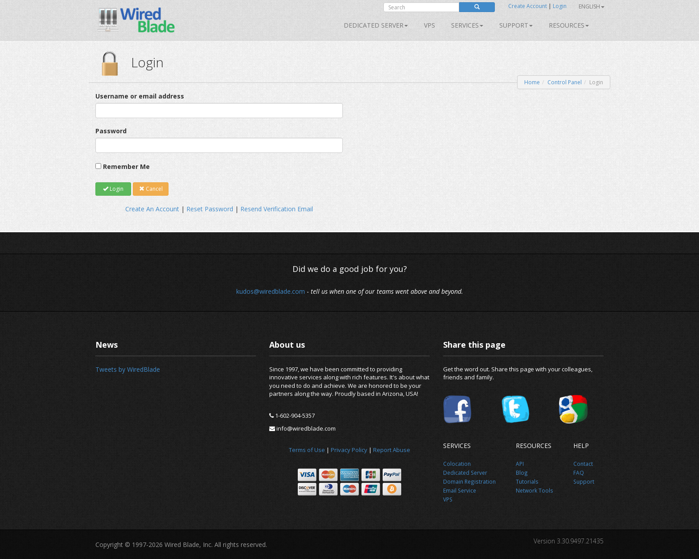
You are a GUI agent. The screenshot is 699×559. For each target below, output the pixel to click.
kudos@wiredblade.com (270, 291)
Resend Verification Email (276, 209)
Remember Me (126, 166)
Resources (569, 25)
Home (532, 82)
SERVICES (467, 25)
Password (111, 131)
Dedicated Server (376, 25)
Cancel (151, 189)
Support (516, 25)
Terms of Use (307, 450)
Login (560, 6)
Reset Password (209, 209)
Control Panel (564, 82)
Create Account (527, 6)
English (591, 6)
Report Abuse (391, 450)
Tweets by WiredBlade (127, 369)
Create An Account (152, 209)
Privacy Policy (349, 450)
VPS (429, 25)
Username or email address (139, 96)
